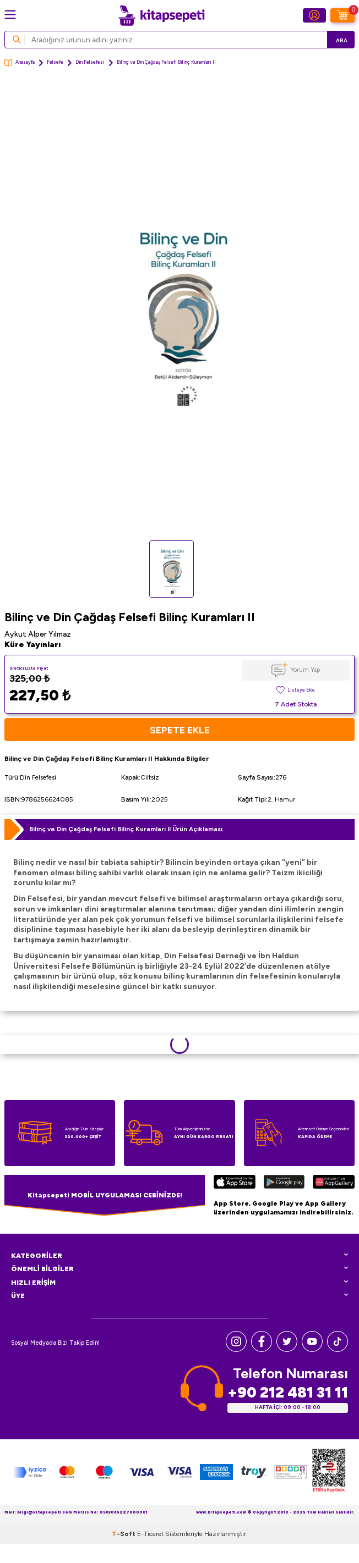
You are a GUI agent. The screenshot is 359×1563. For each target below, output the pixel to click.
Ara (341, 40)
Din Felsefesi (90, 62)
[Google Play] (284, 1183)
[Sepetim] (342, 15)
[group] (179, 308)
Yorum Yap (305, 669)
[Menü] (10, 15)
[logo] (161, 15)
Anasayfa (19, 63)
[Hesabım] (314, 15)
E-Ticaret (150, 1534)
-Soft (124, 1534)
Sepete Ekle (180, 730)
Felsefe (55, 62)
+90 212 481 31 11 (287, 1392)
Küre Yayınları (32, 644)
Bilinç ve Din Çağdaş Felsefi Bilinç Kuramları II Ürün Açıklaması (125, 829)
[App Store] (234, 1183)
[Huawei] (334, 1183)
